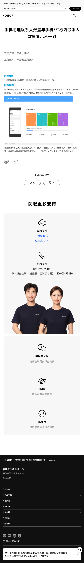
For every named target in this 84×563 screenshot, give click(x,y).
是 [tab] (34, 182)
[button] (9, 535)
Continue (75, 9)
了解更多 (42, 556)
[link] (4, 535)
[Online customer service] (79, 549)
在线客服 (40, 236)
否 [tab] (53, 182)
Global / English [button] (10, 9)
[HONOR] (9, 460)
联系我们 (40, 240)
